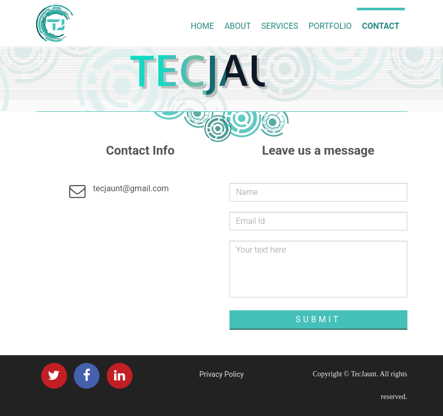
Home (202, 26)
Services (280, 26)
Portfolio (330, 26)
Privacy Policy (221, 374)
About (237, 26)
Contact (380, 26)
